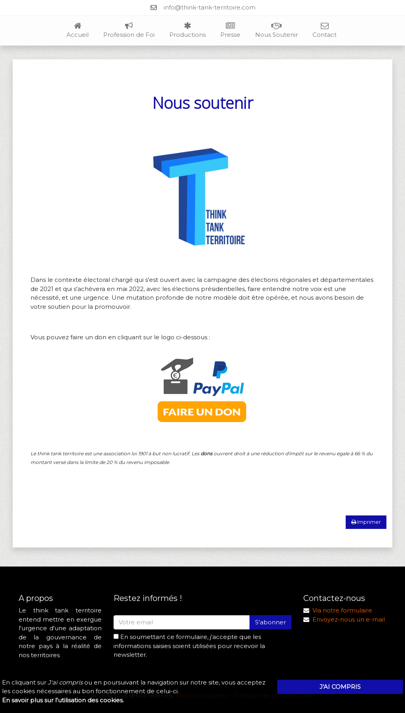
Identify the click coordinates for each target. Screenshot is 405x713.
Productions (187, 30)
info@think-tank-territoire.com (209, 7)
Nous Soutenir (276, 30)
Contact (324, 30)
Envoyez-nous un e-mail (348, 619)
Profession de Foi (129, 30)
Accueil (77, 30)
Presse (230, 30)
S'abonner (270, 622)
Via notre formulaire (342, 610)
